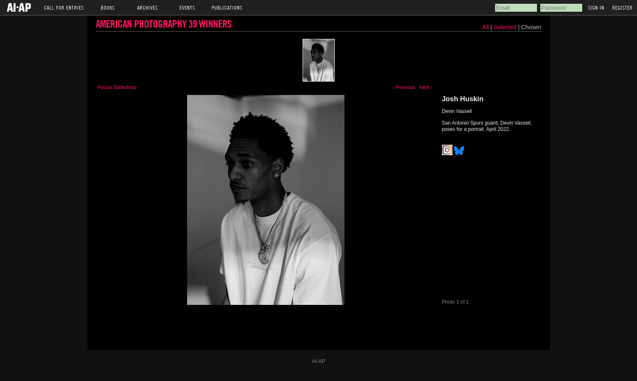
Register (622, 7)
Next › (425, 87)
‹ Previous (403, 87)
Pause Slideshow (117, 87)
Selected (505, 27)
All (485, 27)
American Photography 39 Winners (163, 23)
